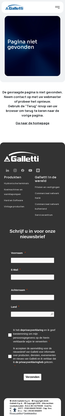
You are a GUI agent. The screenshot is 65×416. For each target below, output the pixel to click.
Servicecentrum (44, 214)
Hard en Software (13, 200)
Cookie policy (30, 413)
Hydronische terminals (16, 183)
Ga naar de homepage (32, 123)
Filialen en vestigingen (47, 187)
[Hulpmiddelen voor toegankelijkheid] (14, 410)
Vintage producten (14, 206)
